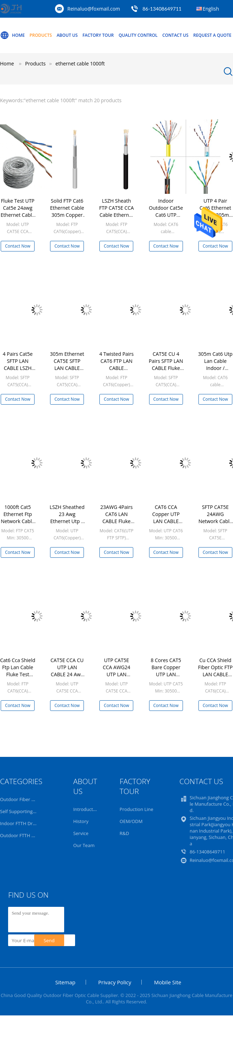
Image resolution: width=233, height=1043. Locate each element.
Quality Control (137, 35)
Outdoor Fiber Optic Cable (28, 799)
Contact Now (17, 246)
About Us (67, 35)
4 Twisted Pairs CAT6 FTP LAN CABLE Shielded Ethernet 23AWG (116, 371)
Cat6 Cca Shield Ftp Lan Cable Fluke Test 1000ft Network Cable (17, 674)
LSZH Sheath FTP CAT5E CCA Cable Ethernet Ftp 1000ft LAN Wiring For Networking (116, 218)
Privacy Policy (114, 982)
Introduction (86, 809)
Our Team (84, 845)
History (80, 821)
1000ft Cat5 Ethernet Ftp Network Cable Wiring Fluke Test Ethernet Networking (18, 525)
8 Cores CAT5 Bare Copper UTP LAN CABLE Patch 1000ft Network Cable (166, 678)
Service (80, 833)
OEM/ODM (130, 821)
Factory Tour (98, 35)
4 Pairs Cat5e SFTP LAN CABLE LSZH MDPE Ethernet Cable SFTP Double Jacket (17, 371)
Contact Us (175, 35)
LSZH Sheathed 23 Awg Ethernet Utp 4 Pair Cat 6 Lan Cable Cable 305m (67, 525)
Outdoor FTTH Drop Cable (27, 835)
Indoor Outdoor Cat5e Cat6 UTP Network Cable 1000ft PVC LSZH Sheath (166, 218)
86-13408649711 (162, 9)
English (211, 8)
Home (12, 35)
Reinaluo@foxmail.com (93, 8)
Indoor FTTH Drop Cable (25, 823)
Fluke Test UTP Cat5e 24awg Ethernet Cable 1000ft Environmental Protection (18, 218)
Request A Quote (212, 35)
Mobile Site (167, 982)
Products (41, 35)
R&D (124, 833)
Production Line (136, 809)
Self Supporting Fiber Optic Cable (35, 811)
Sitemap (65, 982)
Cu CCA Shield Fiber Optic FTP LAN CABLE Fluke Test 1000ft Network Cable (215, 678)
